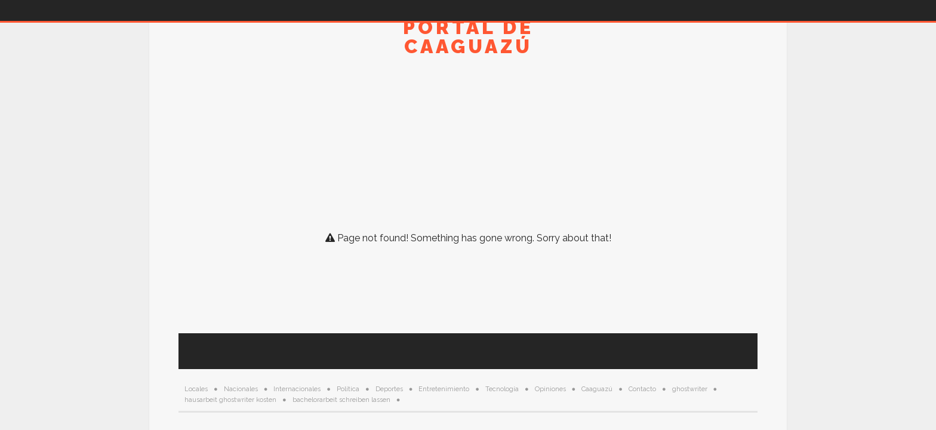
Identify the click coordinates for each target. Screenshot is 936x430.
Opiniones (550, 389)
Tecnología (502, 389)
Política (348, 389)
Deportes (389, 389)
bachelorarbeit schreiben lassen (341, 400)
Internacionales (297, 389)
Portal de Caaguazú (468, 36)
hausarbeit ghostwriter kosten (230, 400)
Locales (196, 389)
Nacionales (241, 389)
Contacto (642, 389)
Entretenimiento (443, 389)
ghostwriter (689, 389)
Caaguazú (596, 389)
